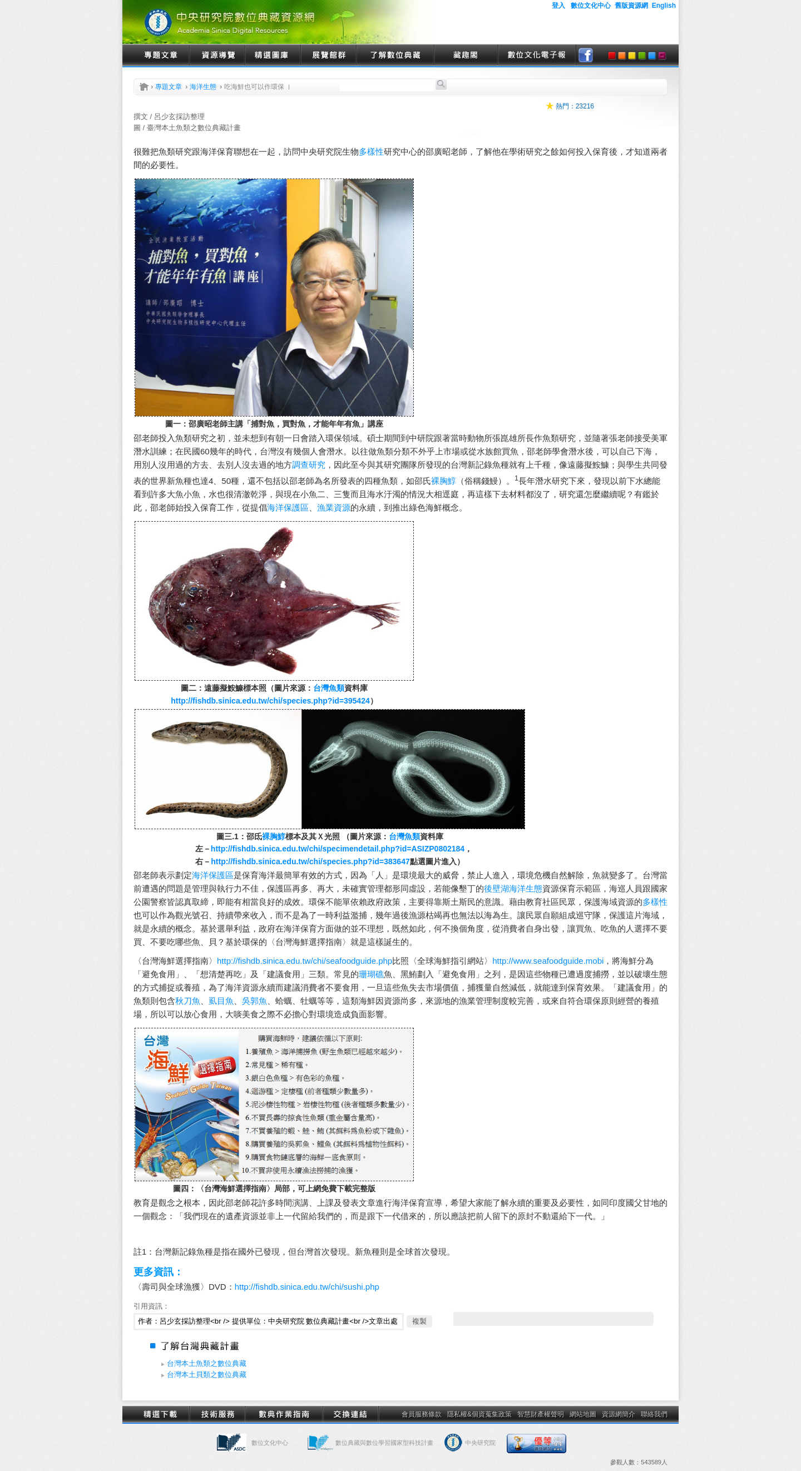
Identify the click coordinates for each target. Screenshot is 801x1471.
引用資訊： (152, 1306)
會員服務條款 (422, 1414)
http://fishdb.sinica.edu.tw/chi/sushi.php (307, 1286)
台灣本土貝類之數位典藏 (206, 1374)
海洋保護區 (288, 507)
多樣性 (371, 151)
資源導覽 (217, 55)
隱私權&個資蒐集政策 (479, 1414)
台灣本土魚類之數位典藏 (206, 1363)
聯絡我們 (654, 1414)
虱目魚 (221, 1001)
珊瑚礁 (371, 974)
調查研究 (308, 464)
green (641, 55)
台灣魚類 (328, 688)
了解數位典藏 (395, 55)
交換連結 (350, 1414)
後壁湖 (496, 888)
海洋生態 (203, 87)
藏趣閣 (466, 55)
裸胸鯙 (443, 481)
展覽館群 (328, 55)
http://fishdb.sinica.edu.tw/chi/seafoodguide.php (304, 960)
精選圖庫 (272, 55)
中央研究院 (480, 1442)
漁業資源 (333, 507)
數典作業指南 (284, 1414)
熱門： (566, 106)
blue (651, 55)
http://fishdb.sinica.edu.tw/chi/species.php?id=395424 (270, 700)
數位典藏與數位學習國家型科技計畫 (384, 1442)
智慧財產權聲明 (540, 1414)
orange (621, 55)
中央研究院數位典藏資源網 (278, 22)
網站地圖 (583, 1414)
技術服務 (217, 1414)
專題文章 (161, 55)
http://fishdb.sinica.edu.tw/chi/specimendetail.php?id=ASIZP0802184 (337, 848)
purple (661, 55)
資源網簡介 (618, 1414)
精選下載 (161, 1414)
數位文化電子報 (537, 55)
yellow (631, 55)
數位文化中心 (269, 1442)
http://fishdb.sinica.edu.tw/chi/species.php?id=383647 (310, 861)
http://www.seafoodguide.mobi (548, 960)
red (611, 55)
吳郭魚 (254, 1001)
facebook (586, 55)
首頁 (144, 86)
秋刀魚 (187, 1001)
